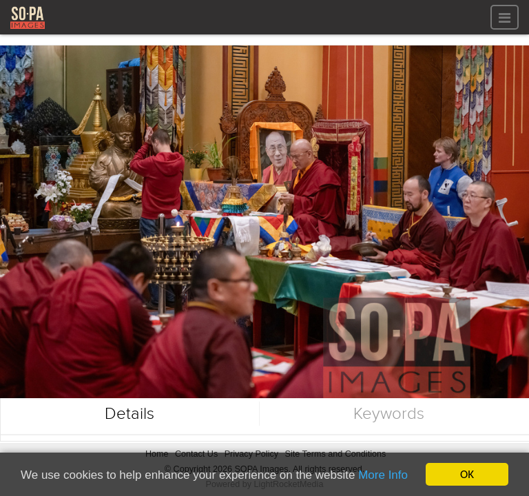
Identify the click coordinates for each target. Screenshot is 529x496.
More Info (383, 475)
